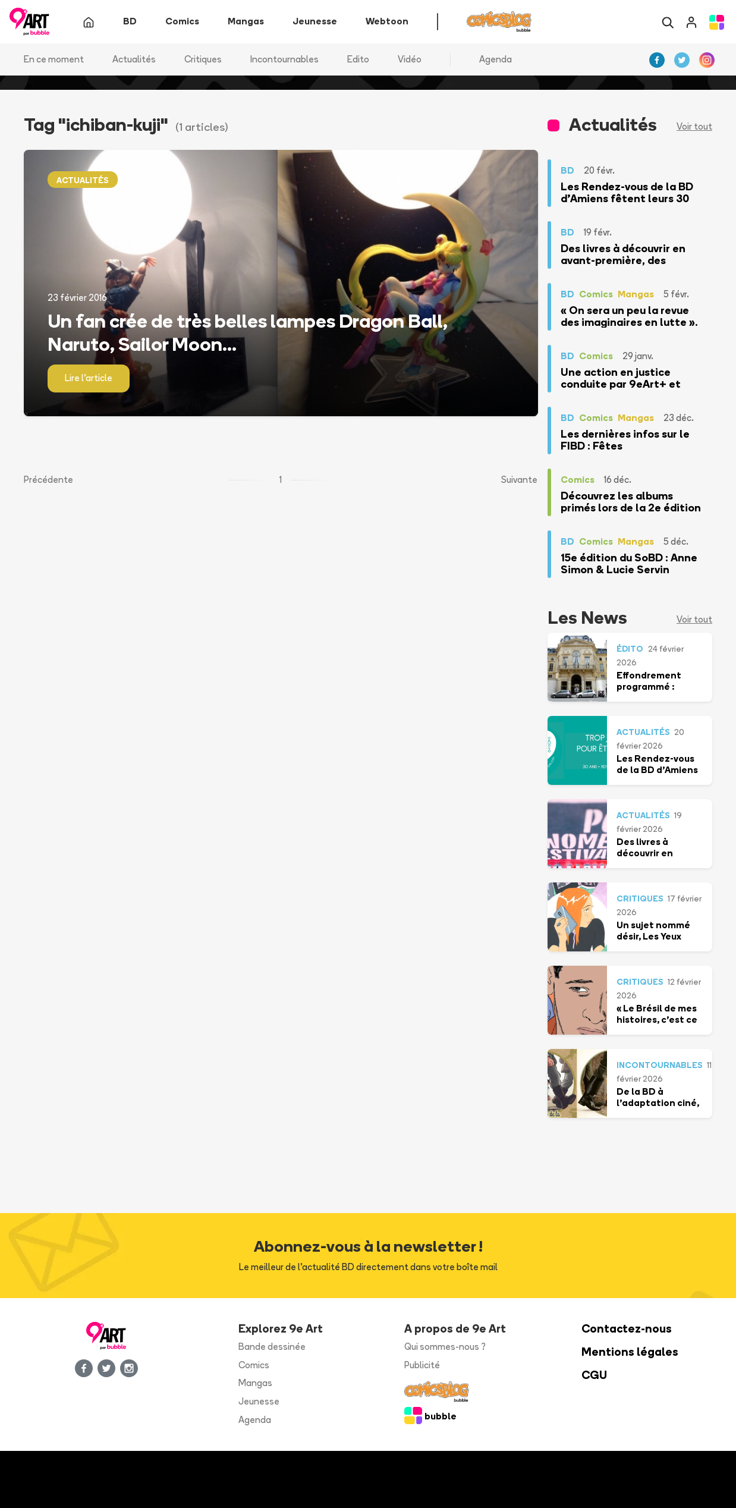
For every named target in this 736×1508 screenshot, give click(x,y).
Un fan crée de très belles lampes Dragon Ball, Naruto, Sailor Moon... (248, 332)
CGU (594, 1375)
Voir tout (694, 127)
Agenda (495, 59)
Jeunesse (258, 1402)
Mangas (255, 1383)
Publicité (422, 1365)
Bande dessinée (272, 1346)
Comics (253, 1365)
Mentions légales (629, 1352)
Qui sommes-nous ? (445, 1346)
